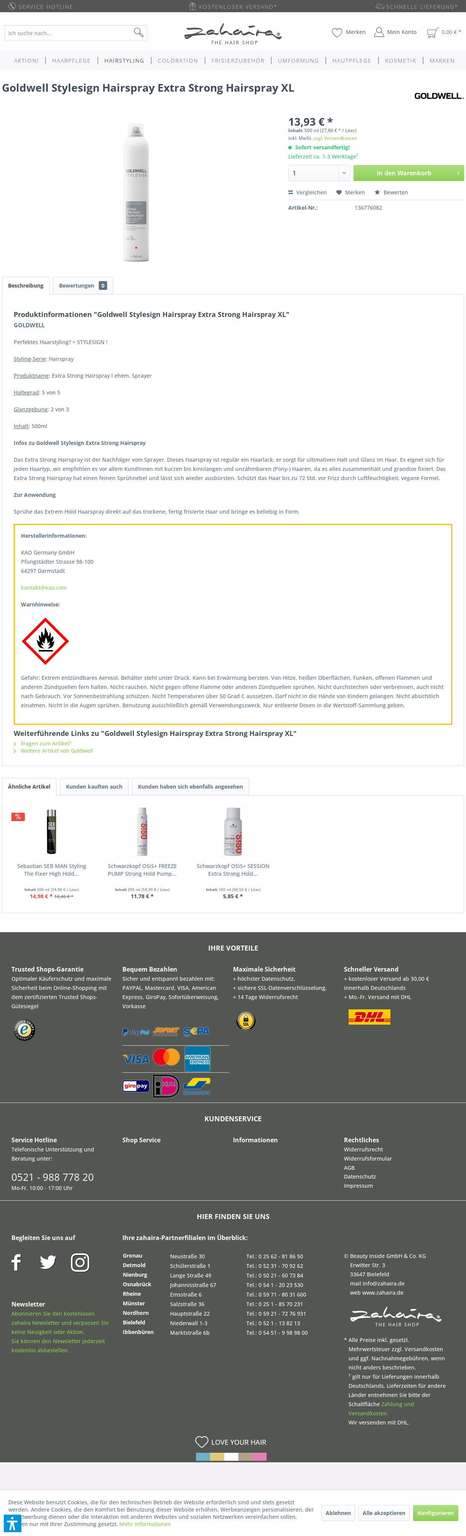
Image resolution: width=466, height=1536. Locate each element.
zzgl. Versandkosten (335, 138)
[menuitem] (81, 32)
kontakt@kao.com (44, 587)
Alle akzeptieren (384, 1513)
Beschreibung (25, 285)
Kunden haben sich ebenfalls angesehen (190, 786)
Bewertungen (83, 285)
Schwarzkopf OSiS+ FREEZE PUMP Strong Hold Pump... (142, 869)
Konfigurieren (436, 1513)
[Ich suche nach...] (76, 32)
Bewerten (391, 192)
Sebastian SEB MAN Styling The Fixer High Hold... (51, 869)
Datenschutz (360, 1176)
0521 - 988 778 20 (52, 1177)
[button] (12, 1523)
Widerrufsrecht (363, 1149)
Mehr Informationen (145, 1524)
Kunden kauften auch (94, 786)
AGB (349, 1167)
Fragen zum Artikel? (42, 743)
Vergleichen (307, 192)
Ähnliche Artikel (29, 786)
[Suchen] (151, 32)
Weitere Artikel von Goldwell (53, 750)
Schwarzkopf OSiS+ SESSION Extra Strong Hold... (233, 869)
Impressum (358, 1185)
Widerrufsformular (368, 1158)
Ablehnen (338, 1513)
